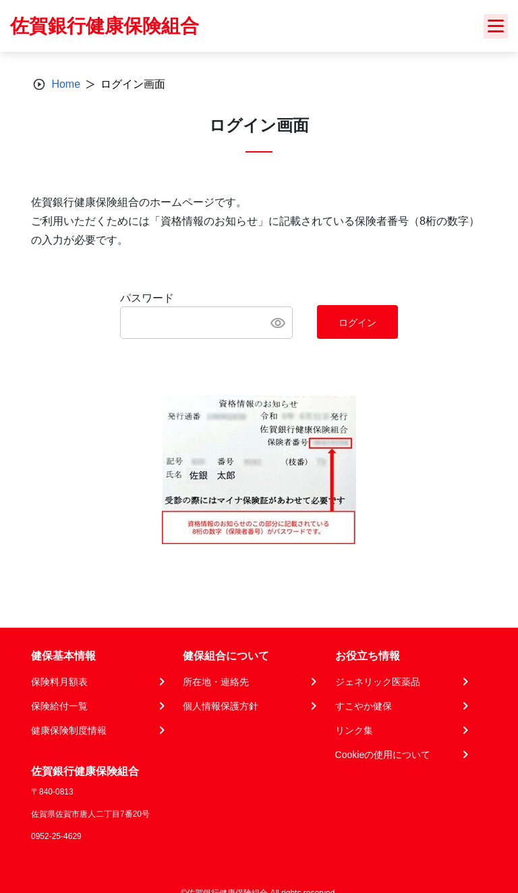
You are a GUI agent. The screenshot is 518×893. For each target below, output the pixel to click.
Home (65, 84)
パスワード (147, 298)
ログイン (357, 322)
